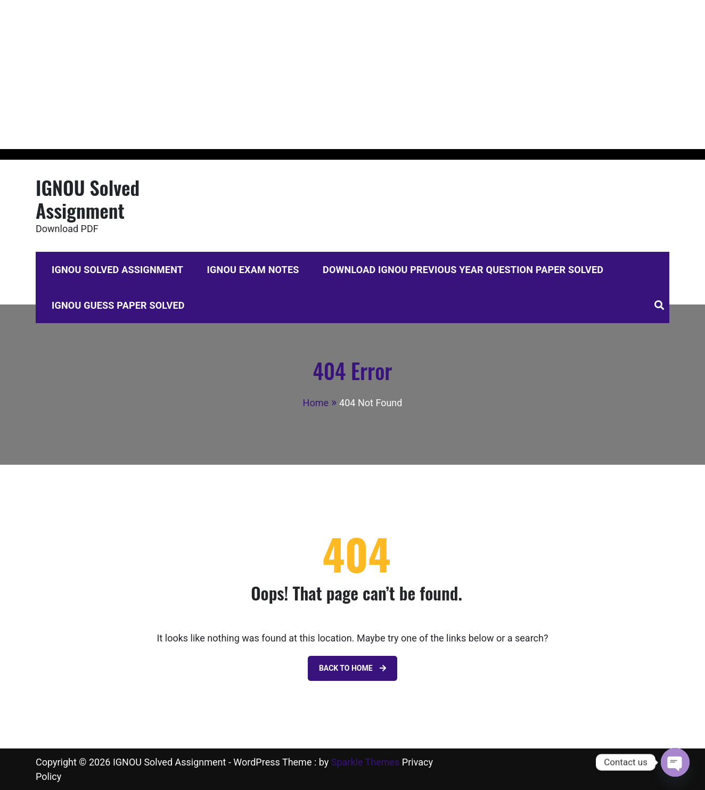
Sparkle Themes (365, 762)
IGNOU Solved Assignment (88, 198)
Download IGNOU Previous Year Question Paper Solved (463, 269)
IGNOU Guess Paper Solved (118, 305)
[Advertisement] (319, 74)
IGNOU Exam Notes (253, 269)
